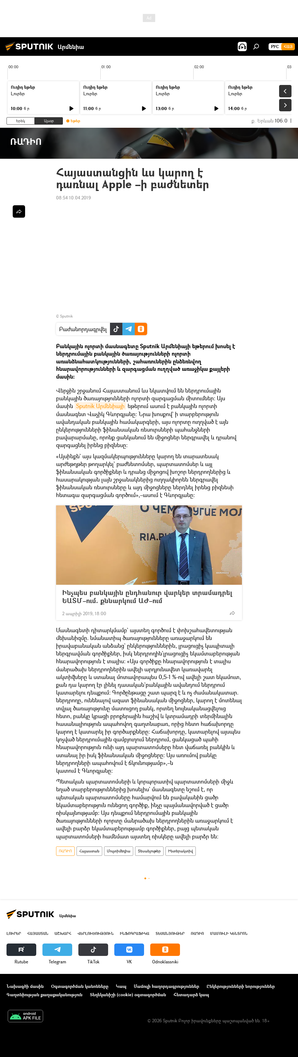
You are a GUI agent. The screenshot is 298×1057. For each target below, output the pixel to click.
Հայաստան (89, 851)
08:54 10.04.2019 (73, 198)
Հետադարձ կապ (191, 994)
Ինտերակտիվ (180, 851)
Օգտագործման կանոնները (79, 986)
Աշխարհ (63, 933)
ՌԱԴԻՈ (65, 851)
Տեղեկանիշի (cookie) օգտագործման (128, 994)
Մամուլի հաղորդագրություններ (166, 986)
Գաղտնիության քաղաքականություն (44, 994)
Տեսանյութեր (149, 851)
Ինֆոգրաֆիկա (134, 933)
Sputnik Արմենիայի (100, 406)
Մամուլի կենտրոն (229, 933)
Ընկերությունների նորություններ (241, 986)
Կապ (121, 986)
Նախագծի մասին (25, 986)
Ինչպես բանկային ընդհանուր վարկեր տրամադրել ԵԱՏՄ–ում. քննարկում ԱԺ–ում (147, 596)
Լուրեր (18, 93)
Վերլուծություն (95, 933)
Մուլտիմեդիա (118, 851)
